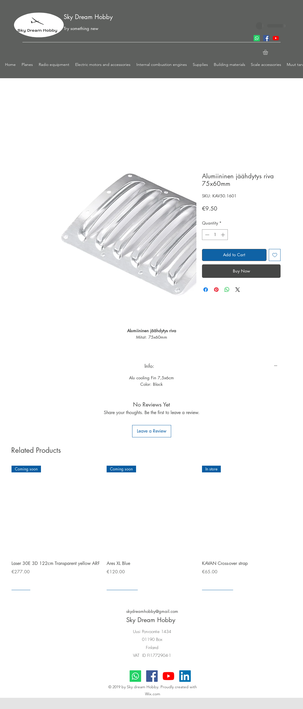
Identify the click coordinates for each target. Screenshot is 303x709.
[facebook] (266, 38)
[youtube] (276, 38)
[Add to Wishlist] (275, 255)
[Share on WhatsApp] (227, 289)
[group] (151, 527)
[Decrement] (206, 235)
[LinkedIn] (185, 676)
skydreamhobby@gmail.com (152, 611)
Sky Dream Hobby (88, 17)
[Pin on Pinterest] (216, 289)
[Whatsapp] (257, 38)
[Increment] (223, 235)
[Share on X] (237, 289)
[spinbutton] (215, 235)
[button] (27, 64)
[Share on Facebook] (205, 289)
